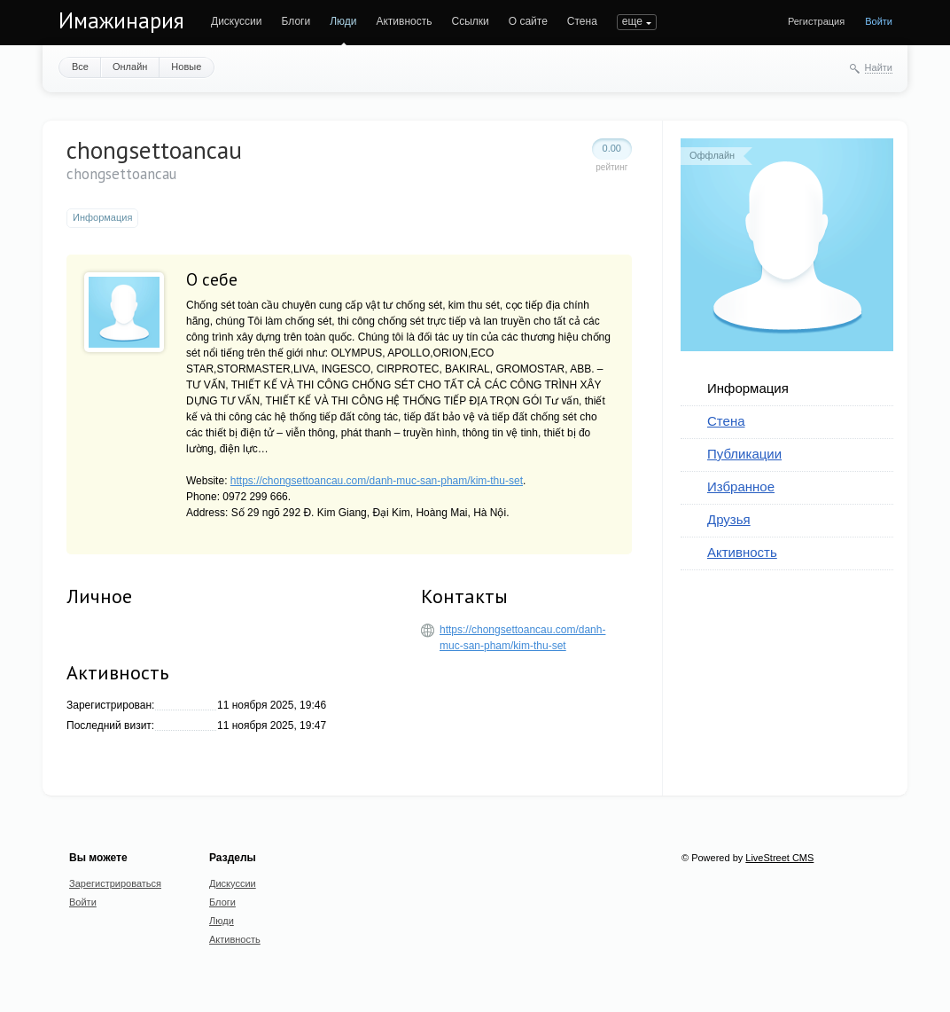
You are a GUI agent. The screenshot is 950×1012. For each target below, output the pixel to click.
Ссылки (469, 21)
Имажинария (121, 20)
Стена (582, 21)
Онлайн (130, 66)
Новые (186, 66)
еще (632, 21)
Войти (878, 21)
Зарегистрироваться (115, 883)
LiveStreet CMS (779, 857)
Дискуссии (236, 21)
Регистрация (816, 21)
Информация (748, 388)
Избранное (741, 486)
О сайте (528, 21)
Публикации (744, 453)
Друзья (729, 519)
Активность (404, 21)
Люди (343, 21)
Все (80, 66)
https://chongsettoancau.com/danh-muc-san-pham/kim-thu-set (376, 481)
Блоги (296, 21)
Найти (878, 67)
